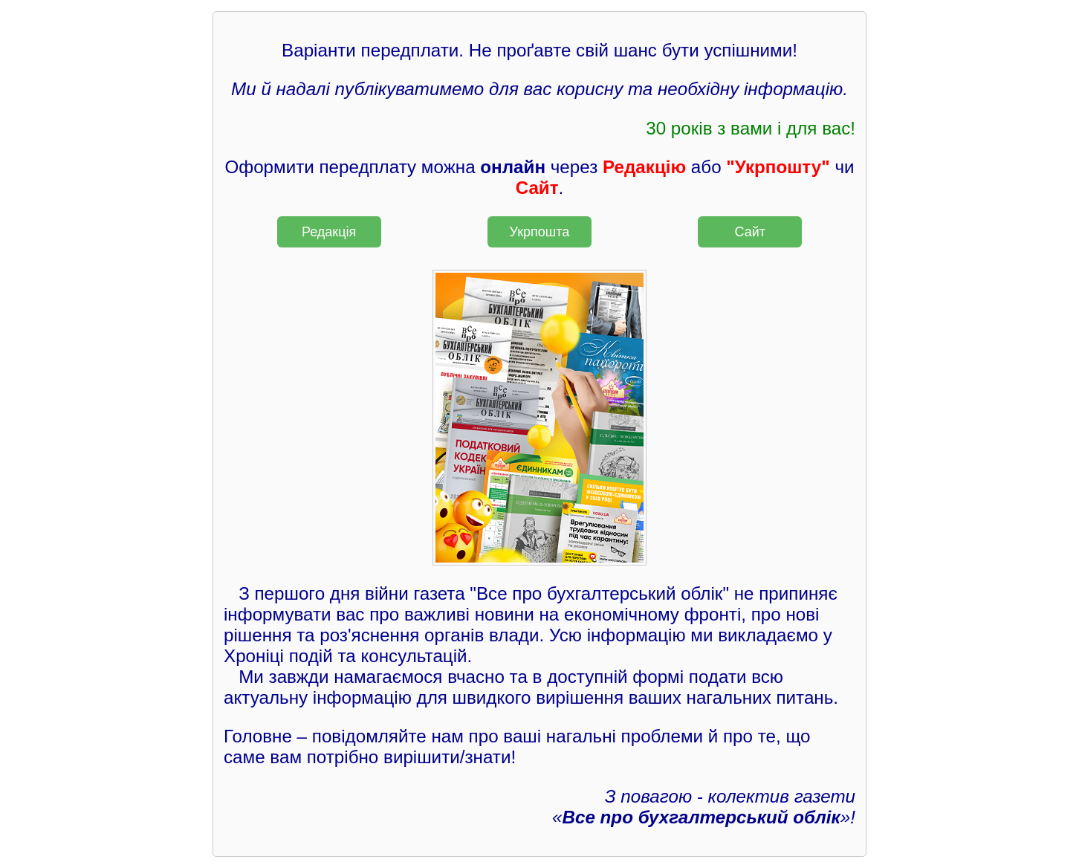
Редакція (329, 231)
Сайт (750, 231)
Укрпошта (540, 231)
